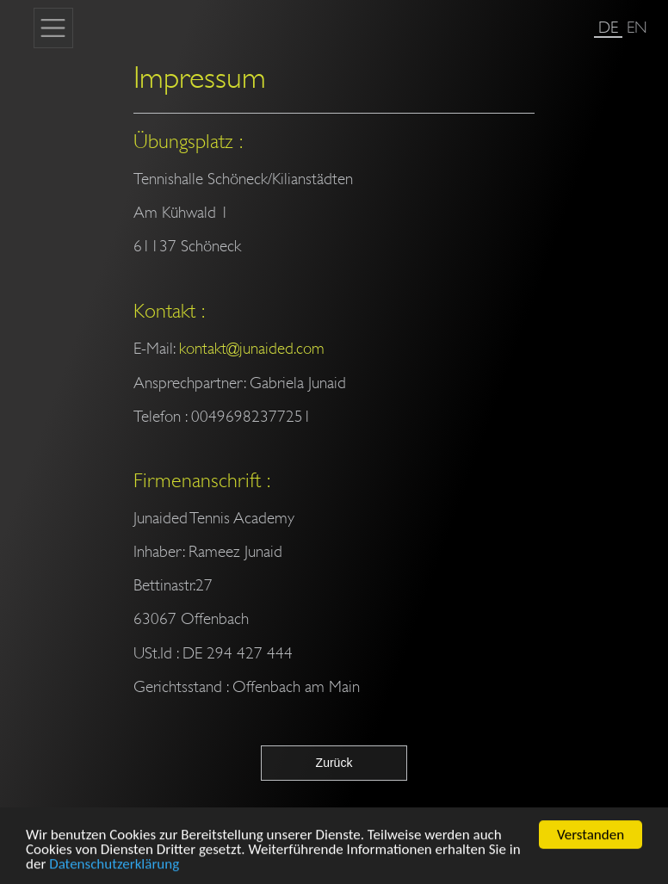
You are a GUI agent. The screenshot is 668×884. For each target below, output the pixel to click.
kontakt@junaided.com (252, 348)
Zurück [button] (334, 763)
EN (637, 27)
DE (608, 27)
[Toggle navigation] (53, 27)
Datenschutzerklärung (114, 869)
